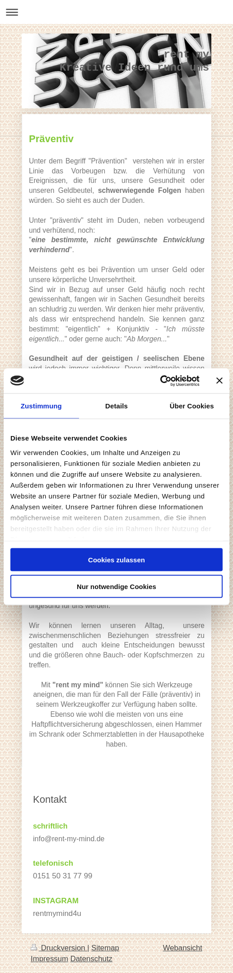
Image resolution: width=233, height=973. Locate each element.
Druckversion (59, 948)
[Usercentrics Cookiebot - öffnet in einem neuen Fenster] (160, 381)
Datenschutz (91, 958)
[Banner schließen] (219, 381)
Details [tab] (116, 406)
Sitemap (105, 948)
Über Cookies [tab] (192, 406)
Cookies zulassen (116, 560)
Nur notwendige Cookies (116, 586)
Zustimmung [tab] (41, 406)
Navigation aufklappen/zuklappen (116, 12)
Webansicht (182, 948)
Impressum (49, 958)
